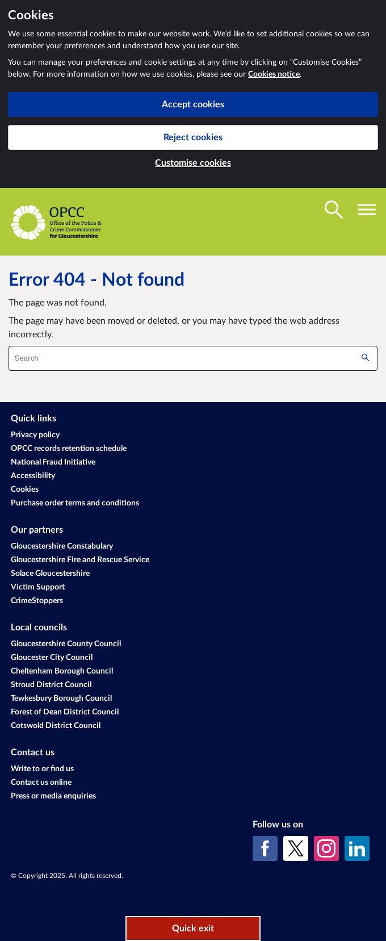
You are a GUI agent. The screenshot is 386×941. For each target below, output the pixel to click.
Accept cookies (193, 104)
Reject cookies (193, 137)
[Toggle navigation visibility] (366, 209)
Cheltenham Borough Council (62, 671)
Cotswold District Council (55, 726)
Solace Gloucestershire (50, 574)
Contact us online (41, 783)
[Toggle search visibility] (333, 209)
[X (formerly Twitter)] (295, 848)
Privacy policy (35, 435)
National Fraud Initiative (53, 462)
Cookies (25, 489)
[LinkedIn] (357, 848)
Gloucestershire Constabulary (62, 546)
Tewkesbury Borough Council (61, 698)
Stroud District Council (51, 685)
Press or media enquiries (53, 796)
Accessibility (33, 476)
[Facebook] (265, 848)
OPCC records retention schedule (69, 449)
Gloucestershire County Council (66, 644)
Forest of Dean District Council (65, 712)
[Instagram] (326, 848)
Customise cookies (193, 163)
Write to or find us (42, 769)
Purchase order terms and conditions (75, 503)
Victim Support (38, 587)
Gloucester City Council (52, 658)
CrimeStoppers (37, 601)
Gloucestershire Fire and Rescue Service (80, 560)
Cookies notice (274, 74)
